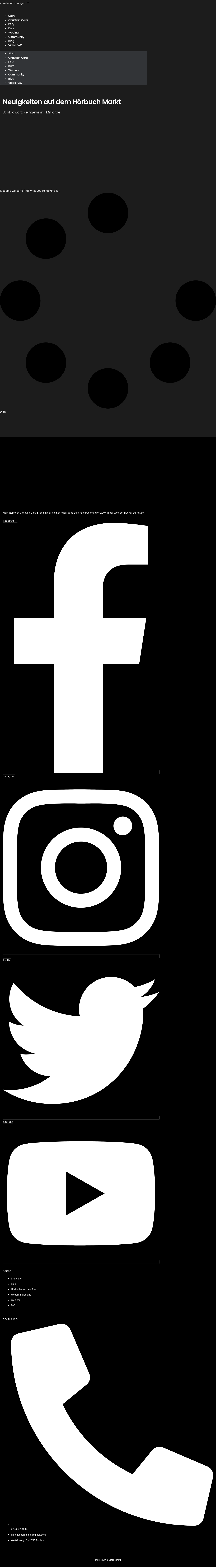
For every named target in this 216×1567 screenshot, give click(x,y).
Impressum (100, 1559)
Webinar (14, 72)
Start (11, 54)
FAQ (11, 63)
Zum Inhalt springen (15, 3)
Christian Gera (18, 20)
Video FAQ (15, 46)
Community (16, 37)
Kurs (11, 67)
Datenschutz (115, 1559)
